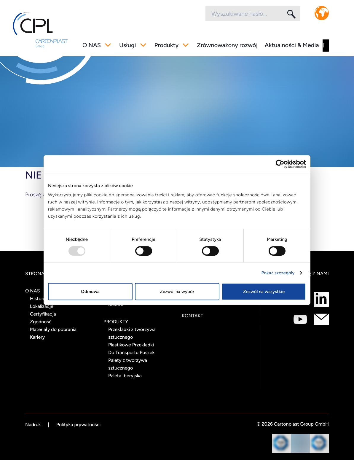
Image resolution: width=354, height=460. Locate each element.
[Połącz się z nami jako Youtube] (300, 319)
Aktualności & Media (292, 45)
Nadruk (33, 424)
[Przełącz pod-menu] (108, 45)
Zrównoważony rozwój (227, 45)
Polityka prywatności (78, 424)
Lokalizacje (41, 306)
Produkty (166, 45)
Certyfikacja (43, 314)
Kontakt (192, 316)
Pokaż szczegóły (278, 273)
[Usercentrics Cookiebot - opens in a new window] (280, 164)
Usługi (127, 45)
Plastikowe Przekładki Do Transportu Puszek (131, 348)
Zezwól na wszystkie (264, 291)
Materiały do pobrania (53, 329)
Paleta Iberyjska (125, 375)
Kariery (37, 337)
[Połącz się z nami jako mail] (321, 319)
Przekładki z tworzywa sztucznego (132, 333)
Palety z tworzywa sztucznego (127, 364)
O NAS (91, 45)
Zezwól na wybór (177, 291)
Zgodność (41, 321)
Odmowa (90, 291)
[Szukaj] (291, 13)
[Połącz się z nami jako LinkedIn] (321, 299)
